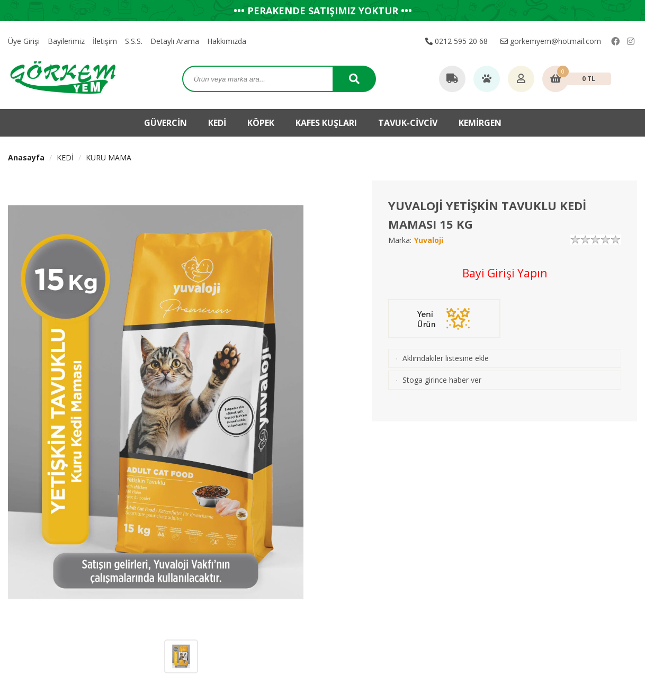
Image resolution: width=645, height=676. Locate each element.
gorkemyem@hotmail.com (550, 41)
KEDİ (217, 123)
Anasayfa (26, 157)
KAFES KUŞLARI (326, 123)
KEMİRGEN (480, 123)
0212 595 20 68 (456, 41)
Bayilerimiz (66, 41)
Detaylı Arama (174, 41)
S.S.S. (133, 41)
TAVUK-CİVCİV (407, 123)
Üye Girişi (24, 41)
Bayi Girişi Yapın (504, 273)
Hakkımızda (226, 41)
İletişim (105, 41)
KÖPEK (260, 123)
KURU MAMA (108, 157)
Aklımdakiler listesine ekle (445, 358)
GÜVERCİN (165, 123)
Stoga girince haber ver (441, 380)
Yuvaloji (428, 240)
